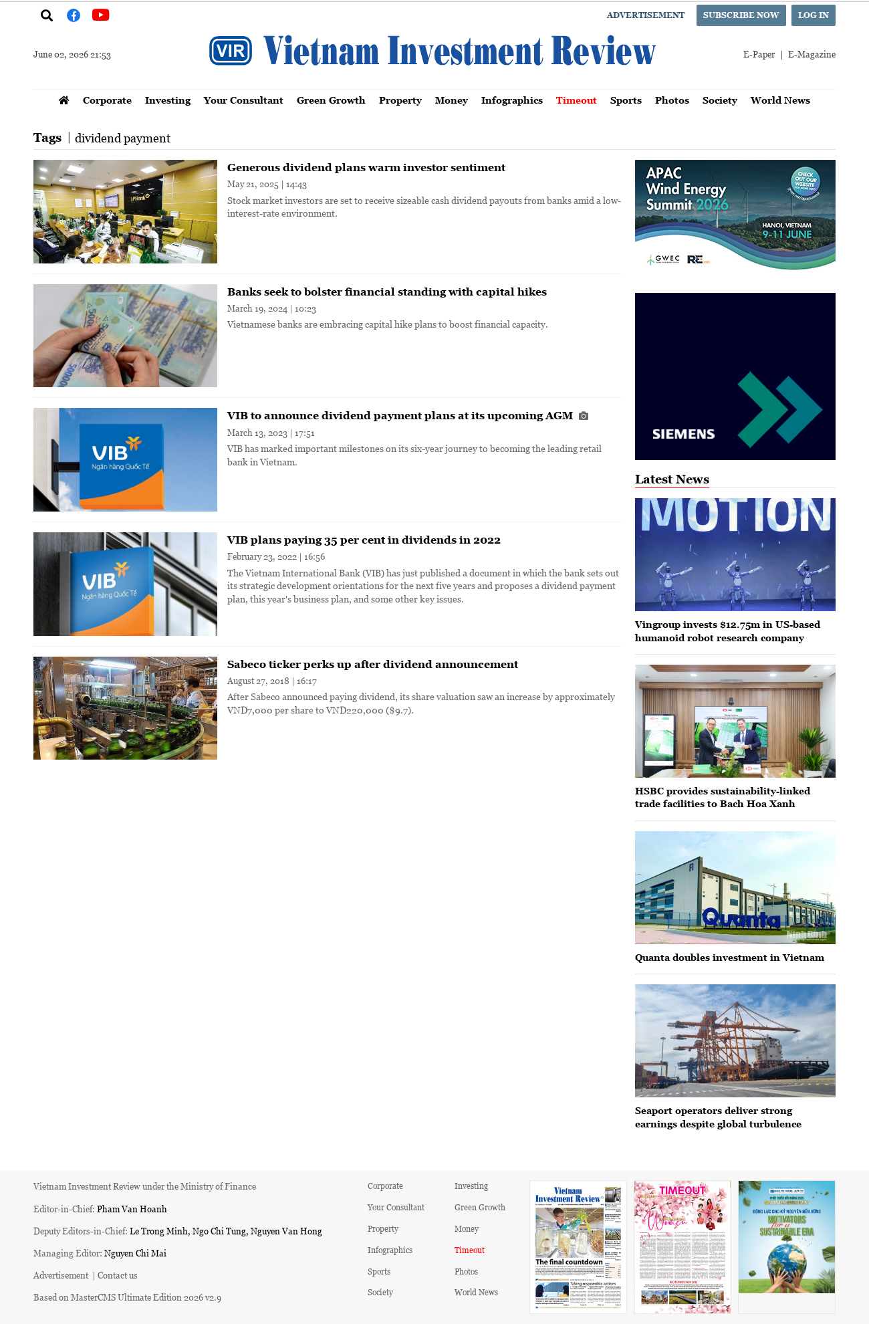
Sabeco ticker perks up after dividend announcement (372, 664)
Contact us (118, 1274)
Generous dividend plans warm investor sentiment (366, 167)
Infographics (512, 100)
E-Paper (759, 53)
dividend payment (122, 138)
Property (400, 100)
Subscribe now (741, 15)
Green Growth (331, 100)
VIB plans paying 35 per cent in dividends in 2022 (364, 540)
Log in (813, 15)
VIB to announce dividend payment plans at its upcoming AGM (407, 415)
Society (720, 100)
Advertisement (646, 15)
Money (451, 100)
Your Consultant (243, 100)
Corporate (107, 100)
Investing (168, 100)
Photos (672, 100)
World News (780, 100)
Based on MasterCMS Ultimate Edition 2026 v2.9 (127, 1297)
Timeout (576, 100)
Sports (626, 100)
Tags (47, 137)
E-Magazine (812, 53)
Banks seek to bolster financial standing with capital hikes (387, 292)
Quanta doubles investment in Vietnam (729, 957)
